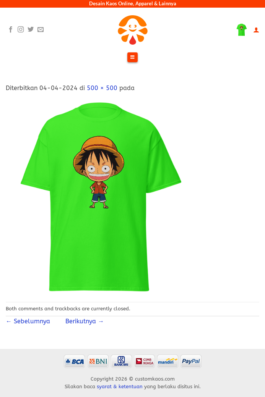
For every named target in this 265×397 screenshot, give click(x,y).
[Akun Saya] (256, 30)
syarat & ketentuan (120, 386)
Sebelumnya (31, 321)
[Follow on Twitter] (31, 29)
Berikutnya (81, 321)
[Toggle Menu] (132, 57)
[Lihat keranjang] (242, 30)
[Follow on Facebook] (11, 29)
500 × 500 (102, 88)
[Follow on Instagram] (21, 29)
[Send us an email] (40, 29)
